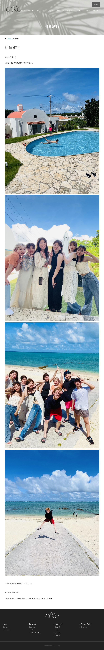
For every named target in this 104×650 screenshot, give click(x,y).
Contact (58, 633)
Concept (6, 627)
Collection (7, 630)
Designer (32, 627)
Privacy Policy (86, 624)
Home (5, 624)
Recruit (58, 636)
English (57, 627)
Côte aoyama (35, 633)
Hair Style (59, 624)
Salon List (33, 624)
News (57, 630)
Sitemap (84, 627)
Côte (32, 630)
